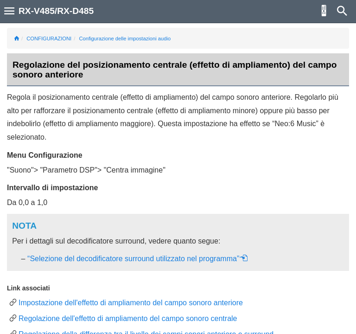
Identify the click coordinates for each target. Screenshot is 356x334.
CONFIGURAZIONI (48, 38)
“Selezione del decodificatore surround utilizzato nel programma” (137, 259)
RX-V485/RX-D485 (56, 11)
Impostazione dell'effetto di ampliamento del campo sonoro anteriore (131, 303)
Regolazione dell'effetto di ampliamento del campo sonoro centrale (128, 318)
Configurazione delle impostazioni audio (125, 38)
